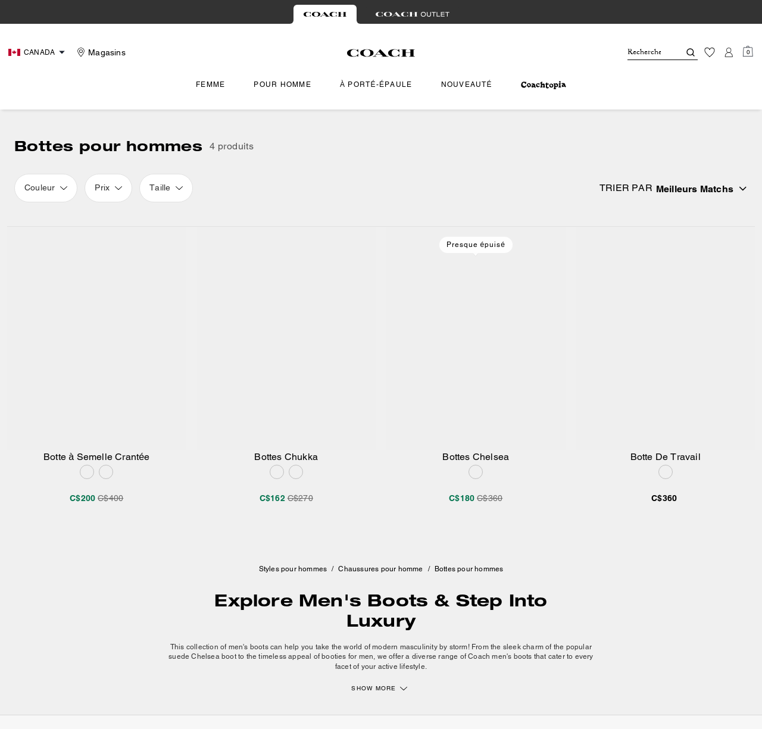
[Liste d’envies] (709, 52)
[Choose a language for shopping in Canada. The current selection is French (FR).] (38, 52)
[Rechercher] (644, 52)
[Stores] (100, 52)
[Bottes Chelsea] (476, 338)
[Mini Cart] (748, 51)
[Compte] (729, 52)
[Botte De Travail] (665, 338)
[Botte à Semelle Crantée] (96, 338)
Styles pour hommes (293, 569)
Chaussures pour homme (380, 569)
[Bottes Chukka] (286, 338)
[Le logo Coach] (381, 53)
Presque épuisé (475, 244)
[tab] (325, 14)
